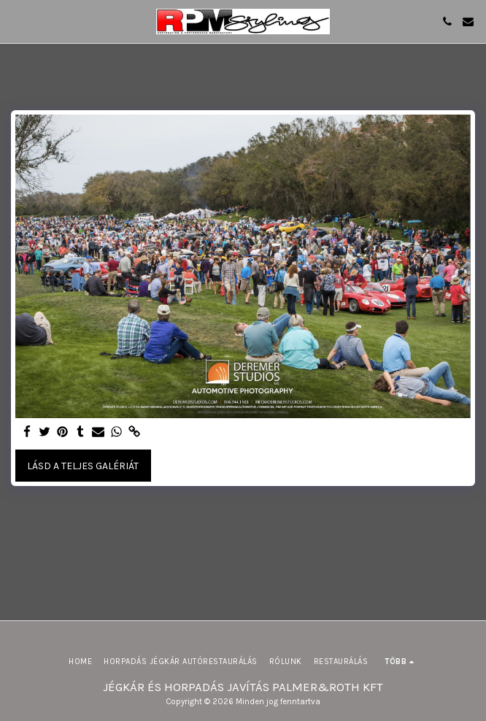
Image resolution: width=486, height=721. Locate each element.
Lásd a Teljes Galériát (83, 466)
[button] (16, 20)
